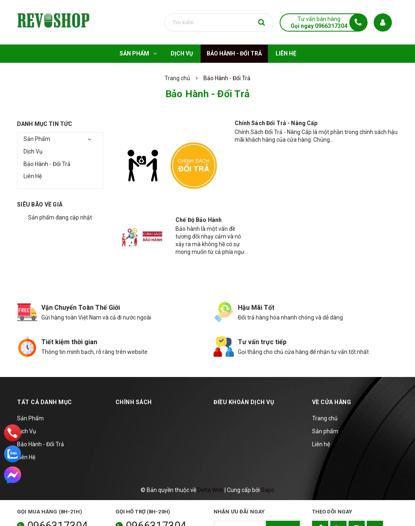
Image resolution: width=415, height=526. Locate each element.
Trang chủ (325, 418)
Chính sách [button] (134, 402)
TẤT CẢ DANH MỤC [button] (44, 402)
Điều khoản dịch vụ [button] (244, 402)
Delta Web (210, 490)
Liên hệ (321, 444)
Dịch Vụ (33, 151)
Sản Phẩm (37, 139)
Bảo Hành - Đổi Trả (47, 164)
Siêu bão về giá (39, 204)
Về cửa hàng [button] (331, 402)
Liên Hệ (33, 176)
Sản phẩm (325, 431)
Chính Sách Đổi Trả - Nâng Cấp (276, 123)
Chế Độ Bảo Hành (198, 220)
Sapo (267, 490)
